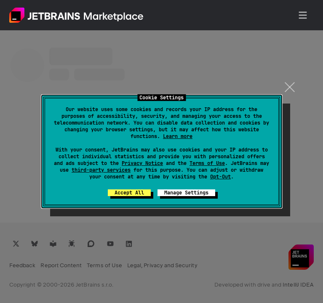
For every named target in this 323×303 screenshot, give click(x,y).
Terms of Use (207, 163)
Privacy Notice (142, 163)
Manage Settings (186, 192)
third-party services (101, 170)
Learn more (177, 136)
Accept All (129, 192)
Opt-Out (220, 176)
